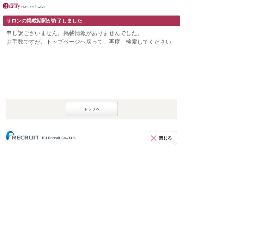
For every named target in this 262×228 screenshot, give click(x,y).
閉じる (165, 138)
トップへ (92, 109)
